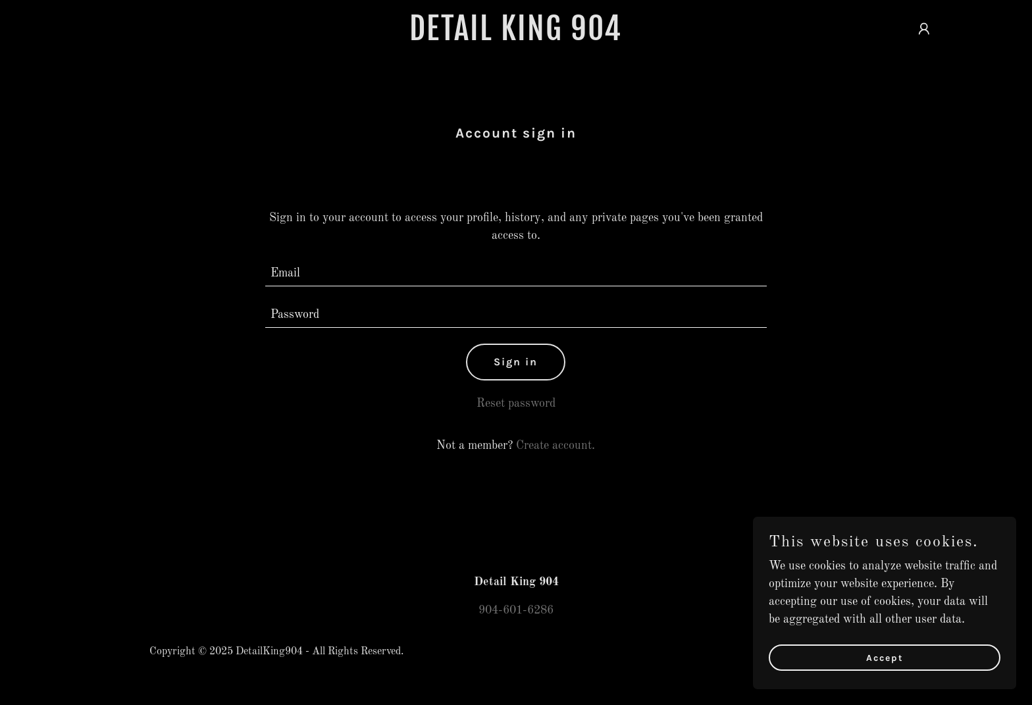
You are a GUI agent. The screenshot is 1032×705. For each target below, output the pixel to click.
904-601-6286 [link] (516, 610)
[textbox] (516, 273)
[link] (516, 37)
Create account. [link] (555, 446)
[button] (924, 29)
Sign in (516, 361)
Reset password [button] (516, 403)
